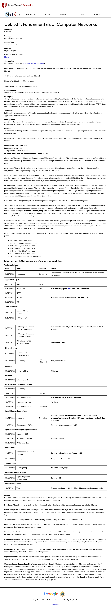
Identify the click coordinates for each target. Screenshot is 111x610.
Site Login (55, 604)
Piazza (6, 57)
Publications (30, 14)
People (47, 14)
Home (12, 14)
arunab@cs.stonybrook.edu (33, 63)
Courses (63, 14)
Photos (81, 14)
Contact (97, 14)
